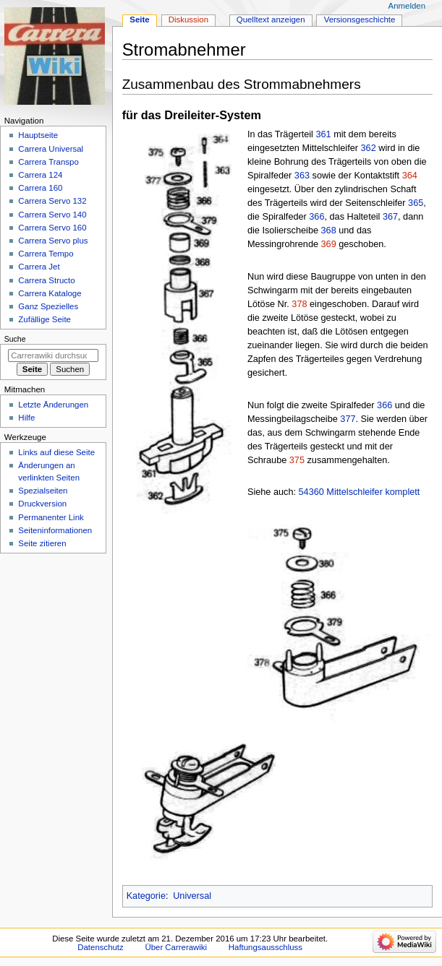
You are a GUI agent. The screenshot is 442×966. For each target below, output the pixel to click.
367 (390, 217)
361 (323, 134)
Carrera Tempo (45, 253)
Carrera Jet (38, 266)
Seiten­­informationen (55, 530)
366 (316, 217)
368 (328, 230)
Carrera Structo (46, 280)
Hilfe (26, 417)
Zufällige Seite (44, 319)
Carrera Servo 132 (52, 201)
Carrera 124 (40, 175)
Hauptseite (38, 135)
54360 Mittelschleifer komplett (359, 492)
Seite (139, 19)
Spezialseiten (42, 490)
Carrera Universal (50, 149)
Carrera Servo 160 (52, 227)
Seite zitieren (42, 543)
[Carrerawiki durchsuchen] (53, 355)
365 (415, 203)
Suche (15, 339)
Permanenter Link (50, 517)
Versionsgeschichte (360, 19)
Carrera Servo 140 (52, 214)
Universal (192, 896)
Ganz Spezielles (48, 306)
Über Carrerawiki (176, 947)
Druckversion (42, 503)
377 (347, 419)
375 (297, 460)
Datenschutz (100, 947)
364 (409, 176)
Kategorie (146, 896)
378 (299, 304)
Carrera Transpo (48, 162)
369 (328, 244)
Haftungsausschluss (265, 947)
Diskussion (188, 19)
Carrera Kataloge (49, 293)
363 (302, 176)
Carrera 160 (40, 188)
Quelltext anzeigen (271, 19)
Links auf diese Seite (56, 452)
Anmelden (407, 5)
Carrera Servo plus (53, 240)
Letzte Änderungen (53, 404)
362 (368, 148)
